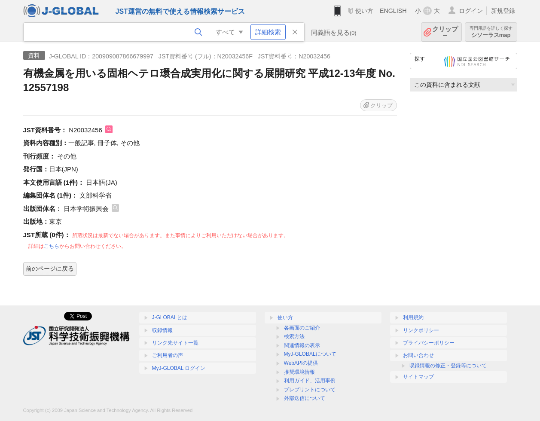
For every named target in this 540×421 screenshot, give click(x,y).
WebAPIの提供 (301, 363)
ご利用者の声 (167, 355)
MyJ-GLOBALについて (310, 354)
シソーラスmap (491, 32)
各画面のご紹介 (302, 328)
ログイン (471, 10)
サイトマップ (418, 377)
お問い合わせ (418, 355)
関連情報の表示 (302, 345)
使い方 (364, 10)
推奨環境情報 (299, 372)
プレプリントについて (310, 390)
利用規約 (413, 317)
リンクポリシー (421, 330)
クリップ (445, 32)
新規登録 (503, 10)
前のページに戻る (50, 268)
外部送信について (304, 398)
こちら (51, 246)
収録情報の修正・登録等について (448, 366)
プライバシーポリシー (429, 343)
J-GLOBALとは (169, 317)
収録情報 (162, 330)
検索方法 (294, 336)
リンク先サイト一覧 (175, 343)
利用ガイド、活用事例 (310, 381)
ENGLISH (393, 10)
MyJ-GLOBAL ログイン (179, 368)
